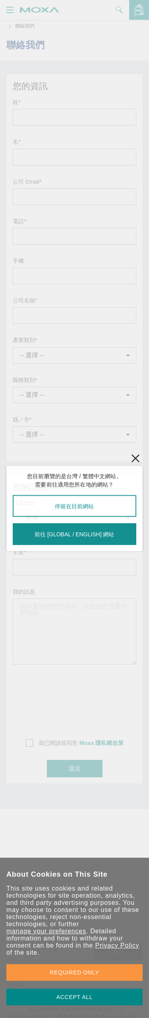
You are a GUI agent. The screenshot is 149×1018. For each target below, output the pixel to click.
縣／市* (22, 419)
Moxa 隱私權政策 (101, 743)
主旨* (19, 552)
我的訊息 (24, 592)
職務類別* (25, 380)
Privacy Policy (117, 945)
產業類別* (25, 340)
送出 (74, 768)
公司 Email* (27, 182)
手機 (18, 261)
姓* (16, 102)
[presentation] (74, 699)
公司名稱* (25, 300)
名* (16, 142)
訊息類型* (25, 503)
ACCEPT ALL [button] (74, 997)
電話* (19, 221)
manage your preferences (46, 931)
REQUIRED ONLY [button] (74, 972)
